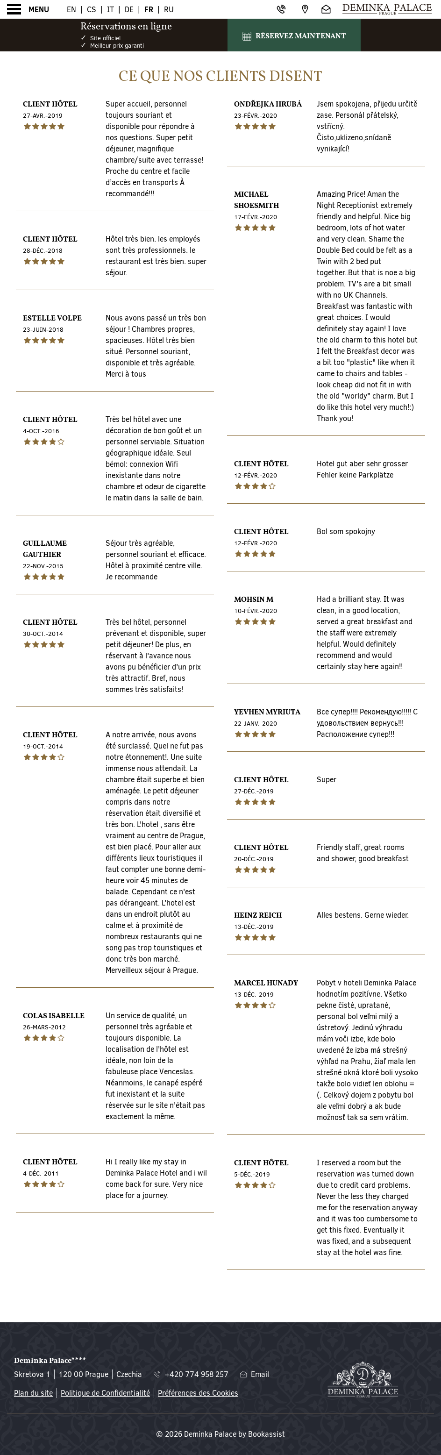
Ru (169, 9)
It (110, 9)
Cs (91, 9)
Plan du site (33, 1393)
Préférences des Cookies (198, 1393)
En (71, 9)
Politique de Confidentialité (105, 1393)
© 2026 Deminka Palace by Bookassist (220, 1434)
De (129, 9)
